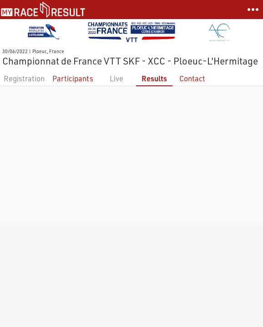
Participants (72, 78)
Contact (192, 78)
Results (154, 78)
